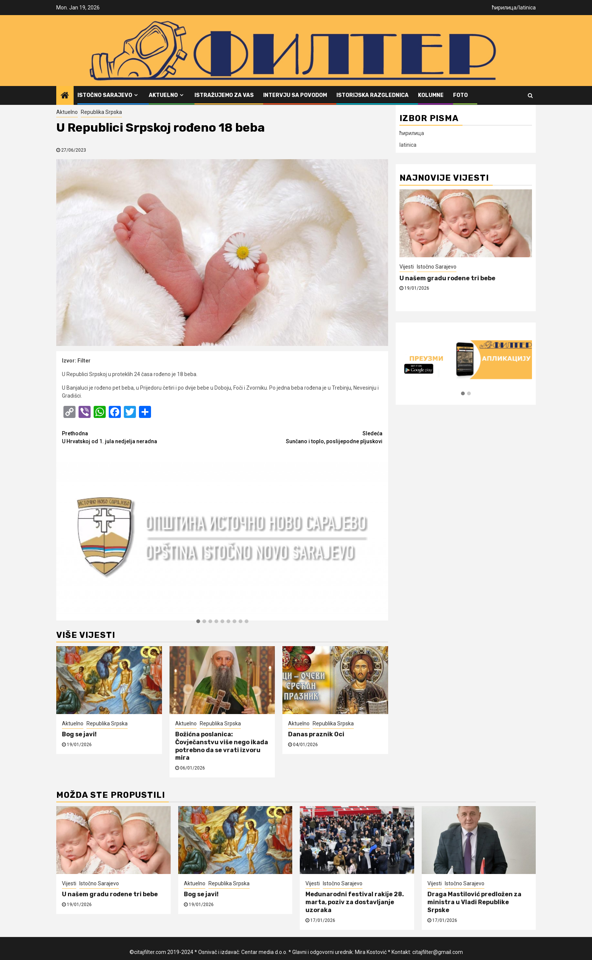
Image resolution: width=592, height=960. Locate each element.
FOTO (460, 95)
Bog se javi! (79, 734)
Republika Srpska (101, 112)
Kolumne (431, 95)
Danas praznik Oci (316, 734)
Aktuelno (163, 95)
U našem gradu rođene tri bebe (447, 278)
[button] (198, 621)
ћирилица (504, 8)
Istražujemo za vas (224, 95)
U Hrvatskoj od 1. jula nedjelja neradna (142, 437)
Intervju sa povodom (295, 95)
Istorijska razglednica (372, 95)
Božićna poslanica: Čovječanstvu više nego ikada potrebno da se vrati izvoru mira (221, 746)
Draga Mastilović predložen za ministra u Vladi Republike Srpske (474, 902)
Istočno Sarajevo (104, 95)
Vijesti (406, 267)
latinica (527, 8)
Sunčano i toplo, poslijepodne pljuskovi (302, 437)
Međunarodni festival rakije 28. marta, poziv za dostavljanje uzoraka (354, 902)
